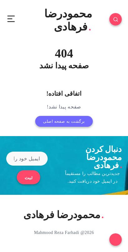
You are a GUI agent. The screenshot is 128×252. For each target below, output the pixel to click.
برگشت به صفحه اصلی (64, 121)
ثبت (29, 177)
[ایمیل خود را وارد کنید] (27, 159)
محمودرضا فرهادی (68, 20)
